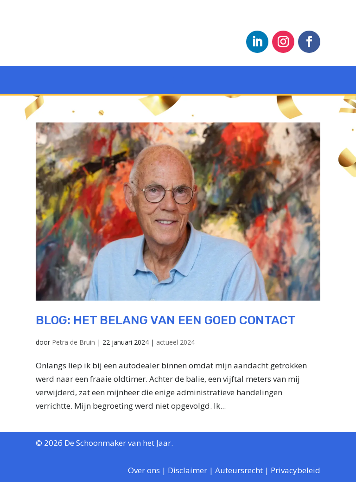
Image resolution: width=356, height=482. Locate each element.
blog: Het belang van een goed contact (166, 320)
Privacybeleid (295, 470)
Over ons (144, 470)
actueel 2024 (175, 342)
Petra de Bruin (73, 342)
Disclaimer (187, 470)
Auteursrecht (239, 470)
